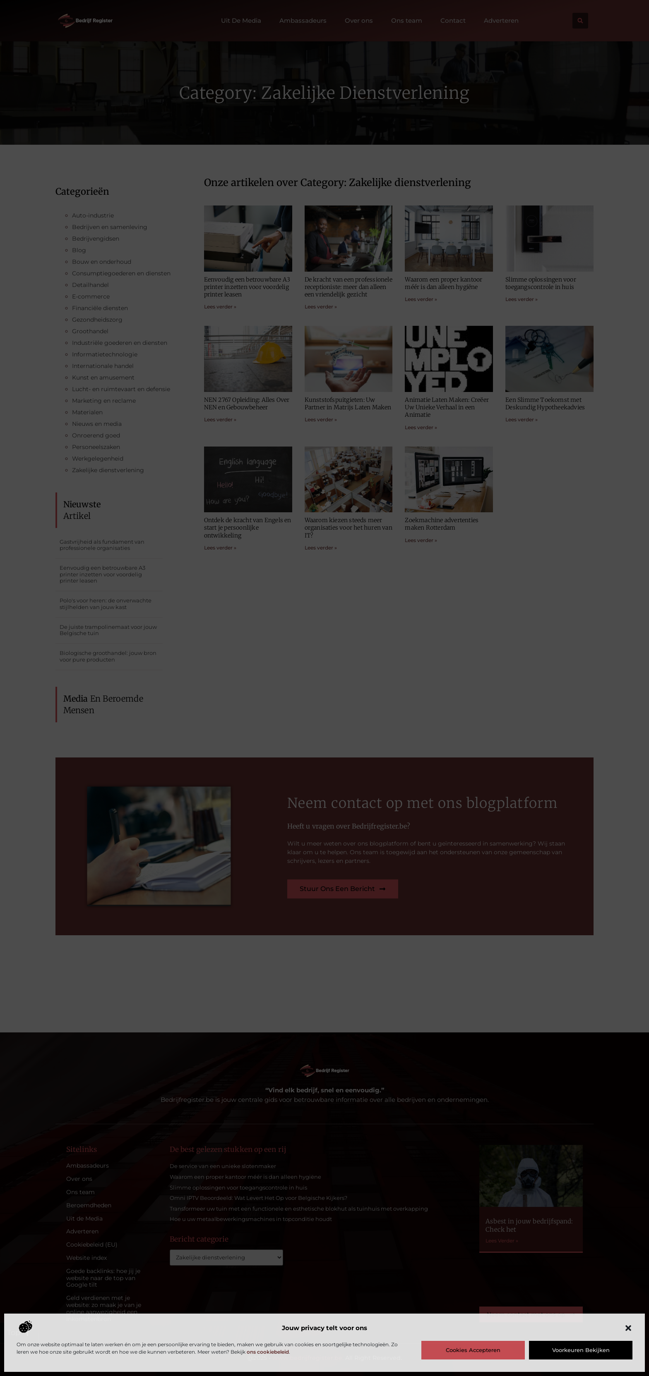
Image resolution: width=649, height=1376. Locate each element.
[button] (628, 1328)
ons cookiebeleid (268, 1352)
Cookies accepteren (473, 1350)
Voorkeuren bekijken (581, 1350)
